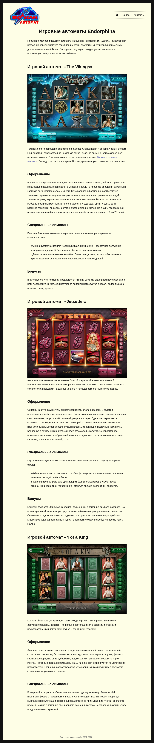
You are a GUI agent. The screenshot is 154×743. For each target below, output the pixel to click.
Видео (126, 15)
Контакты (139, 15)
